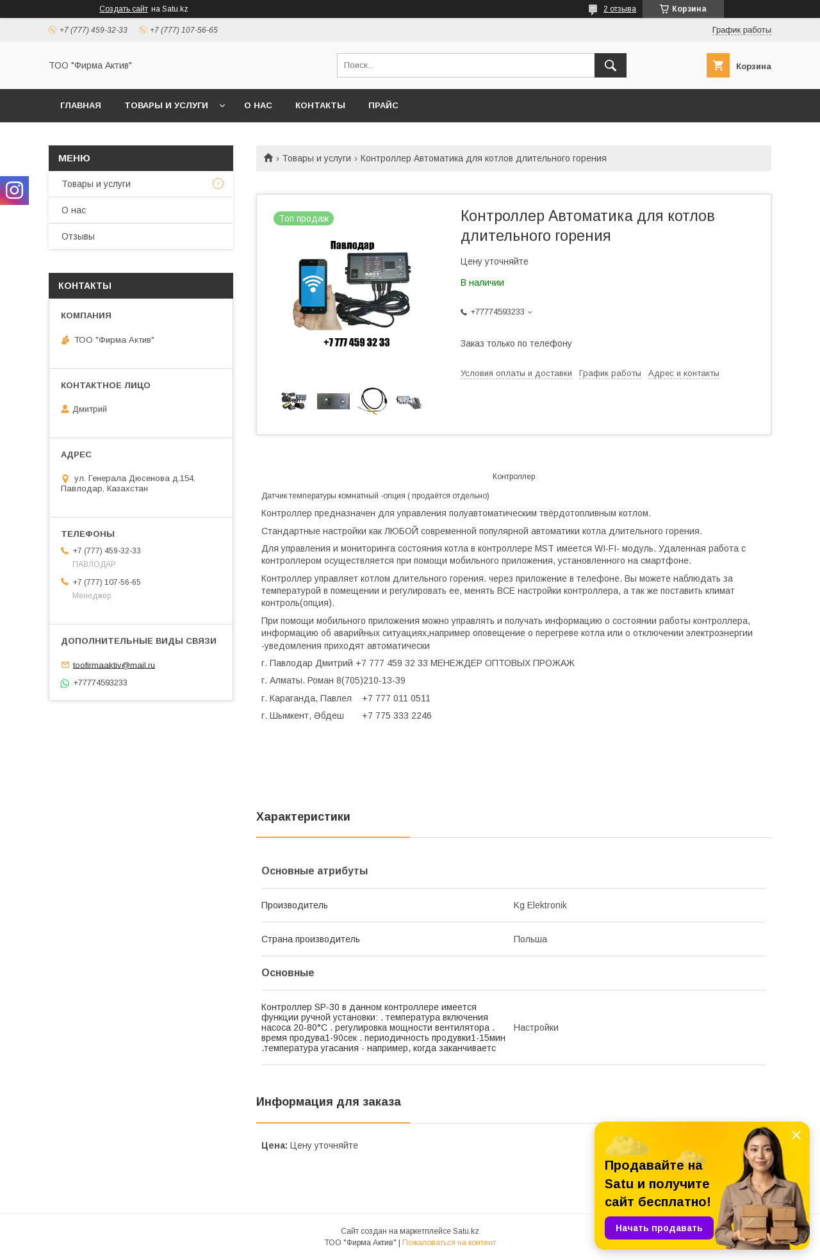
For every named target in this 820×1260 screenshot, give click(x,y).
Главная (80, 105)
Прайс (383, 105)
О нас (258, 105)
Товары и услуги (166, 105)
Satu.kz (466, 1231)
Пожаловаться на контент (449, 1242)
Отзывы (78, 236)
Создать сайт (123, 8)
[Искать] (610, 65)
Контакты (320, 105)
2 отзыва (619, 8)
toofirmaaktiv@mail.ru (114, 664)
